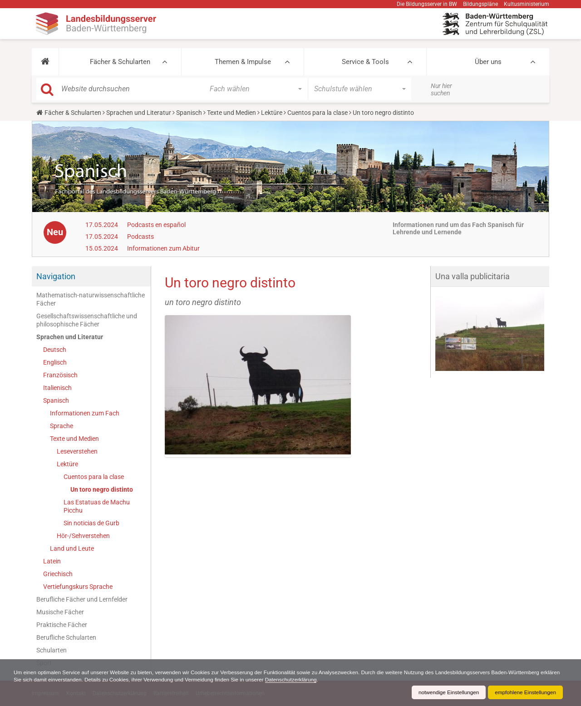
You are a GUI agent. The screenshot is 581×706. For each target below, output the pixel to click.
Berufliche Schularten (66, 637)
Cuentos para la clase (317, 112)
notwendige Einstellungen (446, 692)
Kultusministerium (526, 4)
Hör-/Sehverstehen (83, 535)
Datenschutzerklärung (318, 679)
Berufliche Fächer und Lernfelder (82, 599)
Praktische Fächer (61, 624)
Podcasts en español (156, 224)
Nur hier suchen (441, 89)
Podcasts (140, 236)
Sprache (61, 426)
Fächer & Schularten (120, 62)
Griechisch (58, 574)
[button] (45, 62)
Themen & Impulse (243, 62)
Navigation (55, 276)
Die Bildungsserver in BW (427, 4)
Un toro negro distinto (101, 489)
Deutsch (54, 349)
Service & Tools (365, 62)
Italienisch (57, 387)
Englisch (55, 362)
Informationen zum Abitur (163, 248)
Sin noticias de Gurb (91, 523)
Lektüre (271, 112)
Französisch (60, 375)
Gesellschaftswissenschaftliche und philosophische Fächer (86, 320)
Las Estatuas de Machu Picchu (97, 506)
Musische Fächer (60, 612)
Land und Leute (72, 548)
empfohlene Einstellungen (524, 692)
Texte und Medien (231, 112)
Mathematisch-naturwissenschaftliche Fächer (90, 299)
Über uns (488, 62)
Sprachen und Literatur (138, 112)
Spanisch (189, 112)
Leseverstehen (77, 451)
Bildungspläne (480, 4)
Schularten (51, 650)
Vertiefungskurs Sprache (78, 586)
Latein (52, 561)
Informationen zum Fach (84, 413)
